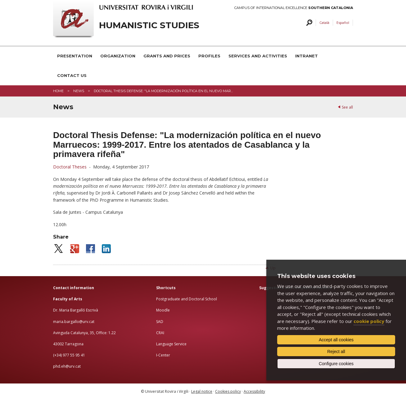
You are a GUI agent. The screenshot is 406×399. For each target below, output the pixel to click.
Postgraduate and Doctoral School (186, 299)
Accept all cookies (336, 339)
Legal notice (201, 391)
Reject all (336, 351)
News (78, 91)
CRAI (160, 332)
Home (58, 91)
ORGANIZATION (117, 55)
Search (308, 23)
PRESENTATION (74, 55)
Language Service (171, 344)
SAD (159, 321)
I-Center (163, 355)
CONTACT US (72, 75)
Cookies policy (228, 391)
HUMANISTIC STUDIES (149, 25)
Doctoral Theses (70, 167)
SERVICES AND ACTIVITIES (257, 55)
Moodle (163, 310)
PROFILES (209, 55)
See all (347, 107)
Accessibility (254, 391)
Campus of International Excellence (293, 8)
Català (324, 22)
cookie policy (369, 321)
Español (342, 22)
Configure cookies (336, 363)
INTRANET (306, 55)
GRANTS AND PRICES (166, 55)
